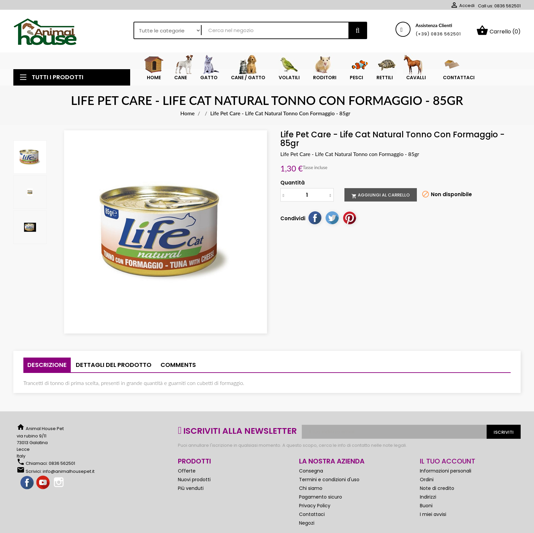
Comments (178, 365)
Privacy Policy (314, 505)
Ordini (427, 479)
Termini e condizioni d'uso (329, 479)
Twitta (332, 217)
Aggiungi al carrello (380, 195)
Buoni (426, 505)
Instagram (59, 483)
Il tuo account (447, 461)
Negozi (306, 523)
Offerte (187, 471)
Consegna (311, 471)
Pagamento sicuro (320, 497)
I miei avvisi (433, 514)
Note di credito (437, 488)
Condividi (314, 217)
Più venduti (191, 488)
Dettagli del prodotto (114, 365)
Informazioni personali (445, 471)
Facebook (27, 483)
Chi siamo (310, 488)
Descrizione (47, 365)
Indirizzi (428, 497)
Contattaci (312, 514)
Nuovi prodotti (194, 479)
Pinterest (349, 217)
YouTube (43, 483)
